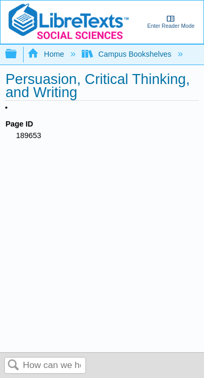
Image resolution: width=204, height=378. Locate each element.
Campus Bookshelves (128, 54)
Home (46, 54)
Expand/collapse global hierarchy (18, 54)
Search (13, 366)
